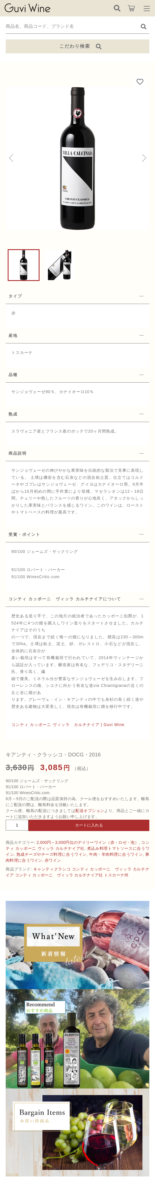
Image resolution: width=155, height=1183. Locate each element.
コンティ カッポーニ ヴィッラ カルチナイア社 (59, 875)
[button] (11, 158)
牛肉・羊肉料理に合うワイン (116, 854)
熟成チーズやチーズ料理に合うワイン (51, 854)
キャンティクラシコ (52, 869)
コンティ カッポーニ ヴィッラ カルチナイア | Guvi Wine (68, 724)
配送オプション (89, 810)
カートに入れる (89, 825)
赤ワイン (53, 860)
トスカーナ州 (116, 875)
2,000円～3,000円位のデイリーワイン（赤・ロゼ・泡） (88, 842)
